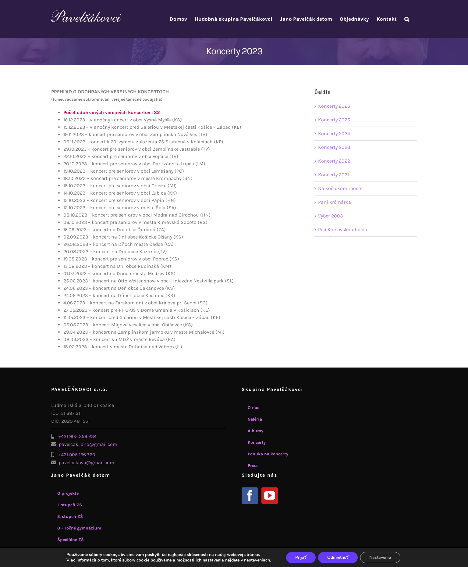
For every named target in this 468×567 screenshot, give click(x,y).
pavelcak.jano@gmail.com (88, 444)
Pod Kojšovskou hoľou (342, 229)
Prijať (301, 557)
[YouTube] (269, 495)
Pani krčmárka (334, 202)
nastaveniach (257, 560)
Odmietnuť (338, 557)
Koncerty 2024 (334, 133)
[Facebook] (250, 495)
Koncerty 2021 (333, 175)
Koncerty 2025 (334, 120)
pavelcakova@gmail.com (86, 462)
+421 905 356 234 (77, 436)
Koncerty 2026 (334, 106)
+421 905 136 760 (76, 455)
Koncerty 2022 (334, 161)
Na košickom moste (340, 188)
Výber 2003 (330, 216)
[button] (406, 19)
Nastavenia (380, 557)
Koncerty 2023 (334, 147)
